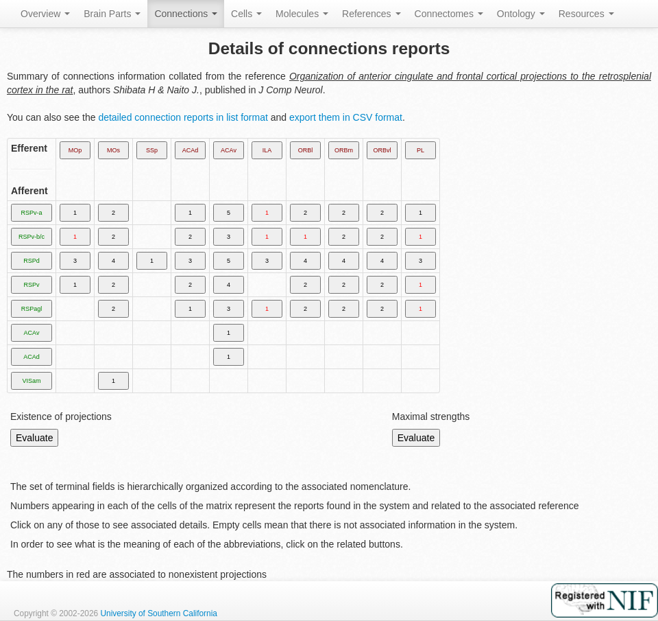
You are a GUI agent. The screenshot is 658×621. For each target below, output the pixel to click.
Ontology (521, 13)
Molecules (302, 13)
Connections (185, 13)
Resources (586, 13)
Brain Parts (112, 13)
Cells (246, 13)
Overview (45, 13)
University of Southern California (158, 613)
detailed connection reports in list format (182, 117)
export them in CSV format (345, 117)
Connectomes (449, 13)
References (371, 13)
